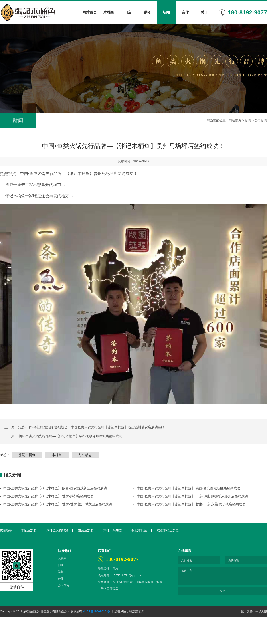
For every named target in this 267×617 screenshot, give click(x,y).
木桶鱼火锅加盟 (57, 530)
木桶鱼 (108, 12)
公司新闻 (261, 120)
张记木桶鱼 (27, 455)
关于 (204, 12)
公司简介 (63, 585)
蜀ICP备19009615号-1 (97, 611)
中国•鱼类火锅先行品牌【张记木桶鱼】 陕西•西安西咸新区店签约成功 (55, 488)
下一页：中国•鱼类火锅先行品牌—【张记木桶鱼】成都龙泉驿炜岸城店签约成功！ (65, 436)
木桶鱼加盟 (28, 530)
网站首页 (90, 12)
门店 (127, 12)
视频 (147, 12)
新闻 (166, 12)
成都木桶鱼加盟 (168, 530)
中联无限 (261, 611)
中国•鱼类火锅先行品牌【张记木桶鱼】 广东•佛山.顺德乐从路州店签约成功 (192, 496)
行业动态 (85, 455)
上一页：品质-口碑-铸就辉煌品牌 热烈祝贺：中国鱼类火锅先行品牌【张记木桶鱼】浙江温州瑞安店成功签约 (84, 427)
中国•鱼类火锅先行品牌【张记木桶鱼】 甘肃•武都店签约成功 (48, 496)
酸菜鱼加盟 (85, 530)
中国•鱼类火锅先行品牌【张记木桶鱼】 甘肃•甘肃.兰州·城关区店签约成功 (57, 504)
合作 (185, 12)
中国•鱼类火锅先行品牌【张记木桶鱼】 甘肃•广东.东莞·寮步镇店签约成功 (191, 504)
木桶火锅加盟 (112, 530)
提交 (222, 591)
